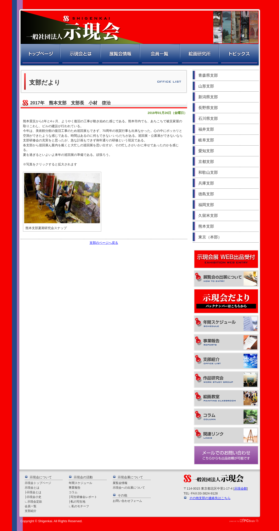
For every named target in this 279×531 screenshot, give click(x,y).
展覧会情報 (120, 55)
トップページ (40, 55)
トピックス (239, 55)
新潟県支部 (208, 97)
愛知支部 (206, 151)
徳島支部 (206, 194)
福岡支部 (206, 205)
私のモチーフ (80, 506)
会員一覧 (159, 55)
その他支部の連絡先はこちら (210, 498)
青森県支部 (208, 75)
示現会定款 (34, 501)
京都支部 (206, 162)
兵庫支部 (206, 183)
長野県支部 (208, 108)
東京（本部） (210, 237)
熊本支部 (206, 226)
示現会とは (80, 55)
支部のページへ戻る (103, 243)
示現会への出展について (129, 487)
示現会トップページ (38, 482)
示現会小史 (34, 496)
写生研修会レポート (84, 496)
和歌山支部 (208, 172)
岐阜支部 (206, 140)
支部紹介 (30, 510)
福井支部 (206, 129)
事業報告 (74, 487)
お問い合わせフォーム (127, 500)
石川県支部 (208, 118)
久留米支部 (208, 215)
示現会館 (240, 488)
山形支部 (206, 86)
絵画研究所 (199, 55)
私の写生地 (78, 501)
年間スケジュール (80, 482)
